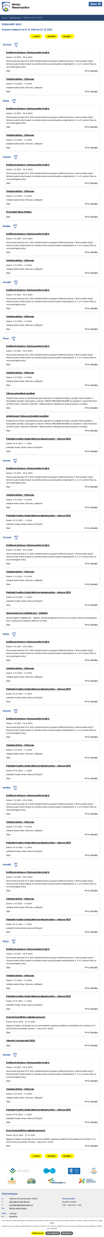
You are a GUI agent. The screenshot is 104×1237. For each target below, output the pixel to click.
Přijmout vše (37, 1233)
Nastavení (67, 1233)
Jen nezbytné (53, 1233)
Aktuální (51, 36)
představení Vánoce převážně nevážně (27, 416)
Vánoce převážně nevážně (20, 393)
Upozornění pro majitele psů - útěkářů (27, 613)
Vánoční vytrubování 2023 (20, 1040)
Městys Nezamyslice (18, 1208)
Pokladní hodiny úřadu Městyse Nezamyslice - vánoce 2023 (38, 438)
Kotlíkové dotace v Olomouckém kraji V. (28, 52)
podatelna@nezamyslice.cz (21, 1205)
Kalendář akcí (14, 18)
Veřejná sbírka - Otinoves (20, 79)
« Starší (36, 36)
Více (8, 70)
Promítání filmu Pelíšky (19, 211)
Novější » (67, 36)
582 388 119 (14, 1202)
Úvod (4, 18)
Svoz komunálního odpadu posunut (25, 1017)
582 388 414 (24, 1202)
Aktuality (94, 70)
